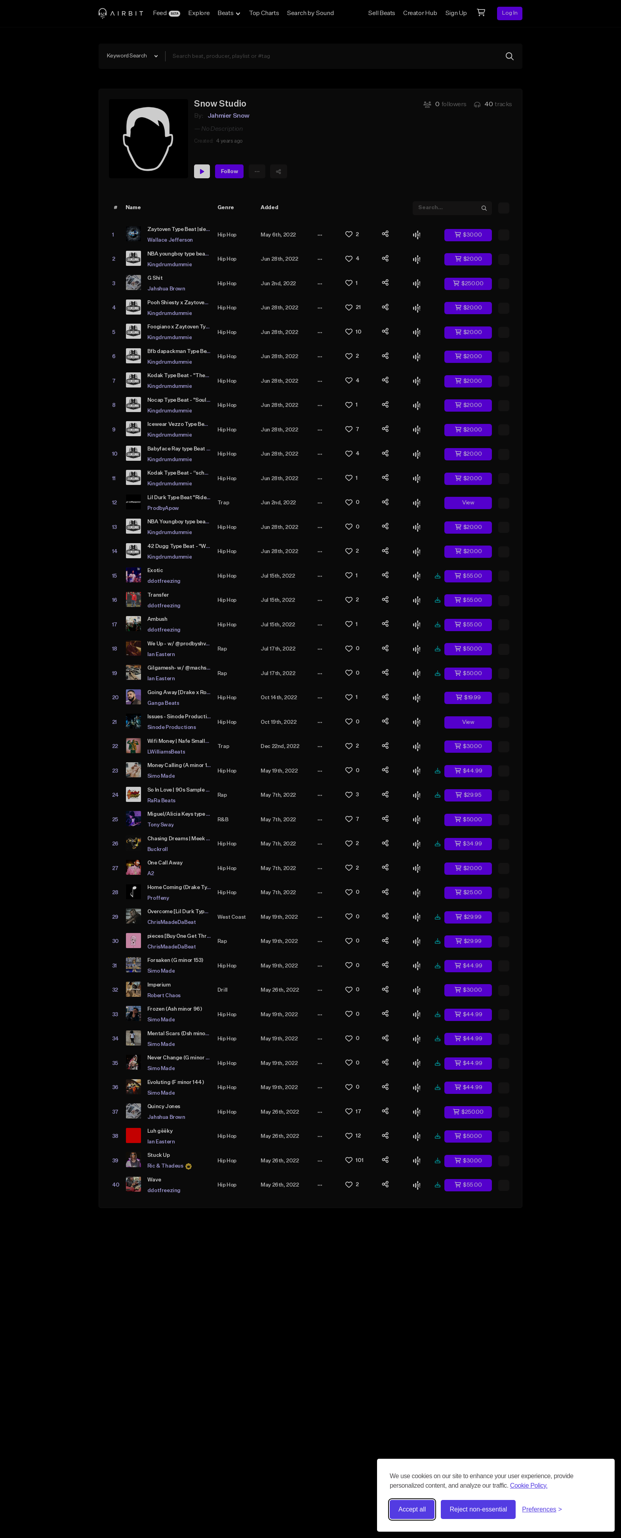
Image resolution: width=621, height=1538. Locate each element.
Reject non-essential (478, 1509)
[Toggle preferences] (542, 1509)
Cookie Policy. (529, 1485)
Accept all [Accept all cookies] (412, 1509)
